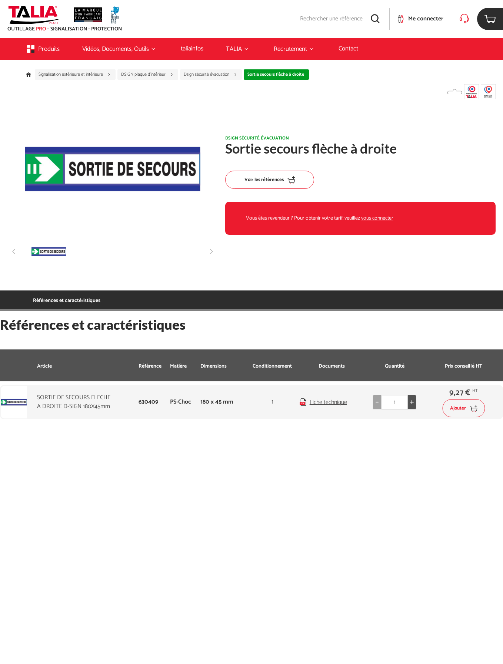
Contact (348, 48)
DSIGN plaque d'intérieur (147, 74)
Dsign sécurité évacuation (210, 74)
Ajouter (463, 408)
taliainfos (192, 48)
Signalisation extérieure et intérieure (75, 74)
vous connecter (377, 218)
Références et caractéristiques (66, 300)
